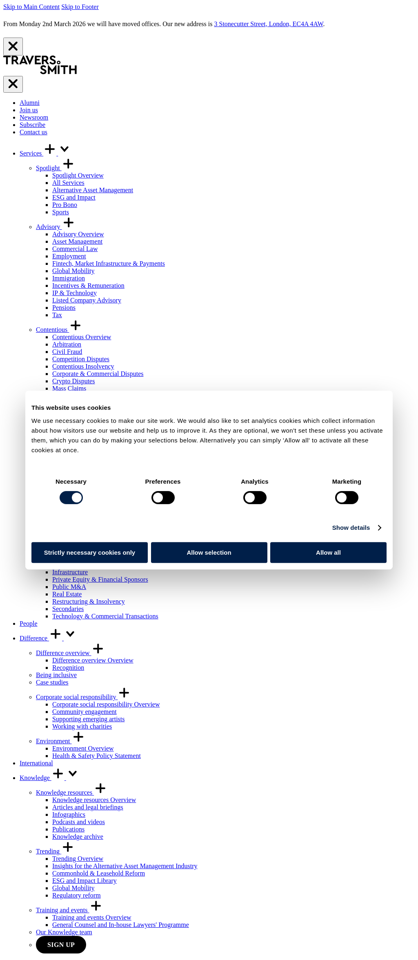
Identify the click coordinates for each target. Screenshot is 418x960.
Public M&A (69, 586)
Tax (57, 314)
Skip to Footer (80, 6)
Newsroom (34, 117)
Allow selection (209, 552)
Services (45, 153)
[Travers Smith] (40, 72)
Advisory (55, 226)
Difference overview (70, 652)
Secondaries (68, 608)
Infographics (68, 814)
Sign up (61, 944)
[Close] (13, 47)
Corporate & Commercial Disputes (98, 373)
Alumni (30, 102)
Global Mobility (73, 270)
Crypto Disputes (73, 381)
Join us (29, 110)
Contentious (59, 329)
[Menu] (13, 84)
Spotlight (55, 167)
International (36, 763)
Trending (55, 851)
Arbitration (66, 344)
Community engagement (84, 711)
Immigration (68, 278)
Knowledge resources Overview (94, 799)
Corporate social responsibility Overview (106, 704)
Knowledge (49, 777)
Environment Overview (83, 748)
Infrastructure (70, 572)
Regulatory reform (76, 895)
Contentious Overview (81, 336)
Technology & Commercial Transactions (105, 616)
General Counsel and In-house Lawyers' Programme (120, 924)
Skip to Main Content (31, 6)
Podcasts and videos (78, 821)
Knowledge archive (77, 836)
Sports (60, 212)
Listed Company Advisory (86, 300)
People (29, 623)
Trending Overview (77, 858)
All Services (68, 182)
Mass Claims (69, 388)
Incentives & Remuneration (88, 285)
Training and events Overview (91, 917)
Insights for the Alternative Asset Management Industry (124, 865)
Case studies (52, 682)
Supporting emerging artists (88, 719)
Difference (48, 638)
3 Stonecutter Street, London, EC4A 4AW (268, 23)
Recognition (68, 667)
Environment (60, 741)
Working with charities (82, 726)
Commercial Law (75, 248)
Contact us (33, 132)
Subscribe (32, 124)
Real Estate (67, 594)
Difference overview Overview (92, 660)
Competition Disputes (80, 359)
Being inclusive (56, 674)
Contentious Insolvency (83, 366)
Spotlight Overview (78, 175)
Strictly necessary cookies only (89, 552)
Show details (351, 527)
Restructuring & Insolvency (88, 601)
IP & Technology (74, 292)
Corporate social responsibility (83, 696)
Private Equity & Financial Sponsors (100, 579)
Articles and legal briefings (87, 807)
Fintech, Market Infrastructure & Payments (108, 263)
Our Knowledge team (64, 932)
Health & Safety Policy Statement (96, 755)
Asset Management (77, 241)
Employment (69, 256)
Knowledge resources (71, 792)
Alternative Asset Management (92, 190)
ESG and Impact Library (84, 880)
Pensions (64, 307)
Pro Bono (64, 204)
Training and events (69, 910)
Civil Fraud (67, 351)
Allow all (328, 552)
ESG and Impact (74, 197)
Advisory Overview (78, 234)
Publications (68, 829)
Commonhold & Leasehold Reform (98, 873)
